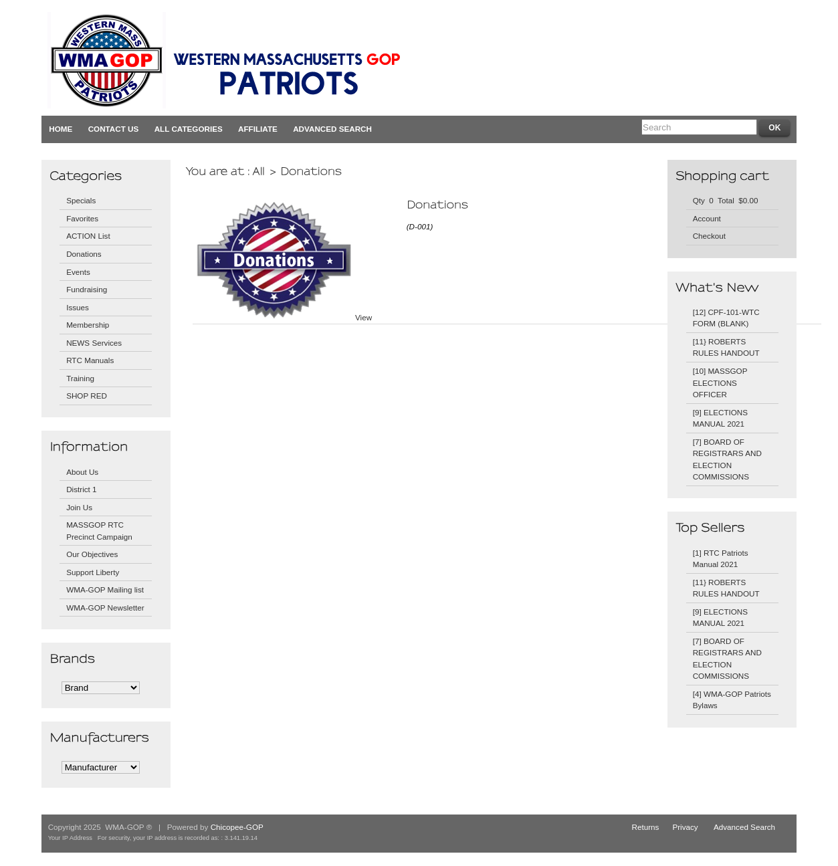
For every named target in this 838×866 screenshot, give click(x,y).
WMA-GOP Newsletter (105, 607)
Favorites (82, 218)
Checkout (709, 235)
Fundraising (86, 289)
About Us (82, 471)
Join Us (79, 507)
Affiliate (258, 128)
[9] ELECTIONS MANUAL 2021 (720, 418)
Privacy (685, 827)
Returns (645, 827)
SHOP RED (86, 395)
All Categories (188, 128)
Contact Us (113, 128)
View (363, 317)
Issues (77, 307)
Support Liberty (92, 572)
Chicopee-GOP (237, 827)
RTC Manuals (90, 360)
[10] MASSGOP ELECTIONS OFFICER (720, 382)
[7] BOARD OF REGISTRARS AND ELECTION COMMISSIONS (727, 459)
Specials (81, 200)
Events (78, 271)
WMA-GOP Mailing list (105, 589)
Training (80, 378)
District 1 (81, 489)
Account (707, 218)
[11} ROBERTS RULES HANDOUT (726, 347)
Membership (87, 324)
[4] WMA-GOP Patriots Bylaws (732, 699)
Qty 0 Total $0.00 (725, 200)
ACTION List (88, 235)
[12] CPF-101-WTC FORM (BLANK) (726, 318)
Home (60, 128)
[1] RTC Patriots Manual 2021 (720, 558)
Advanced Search (332, 128)
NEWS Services (94, 342)
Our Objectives (92, 554)
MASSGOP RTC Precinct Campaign (99, 530)
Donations (84, 253)
